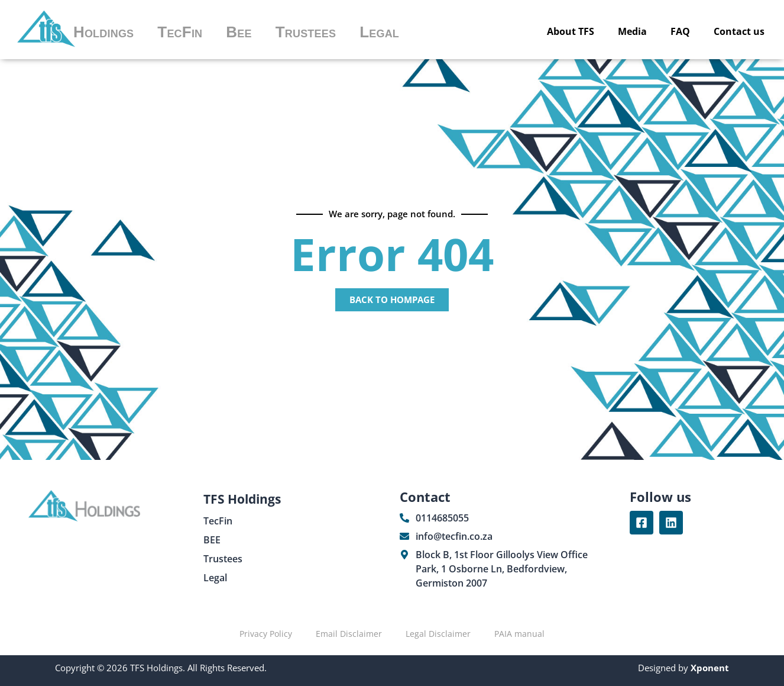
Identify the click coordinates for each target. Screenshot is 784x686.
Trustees (306, 32)
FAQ (680, 31)
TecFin (179, 32)
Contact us (739, 31)
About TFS (570, 31)
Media (632, 31)
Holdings (103, 32)
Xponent (708, 668)
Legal (379, 32)
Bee (238, 32)
